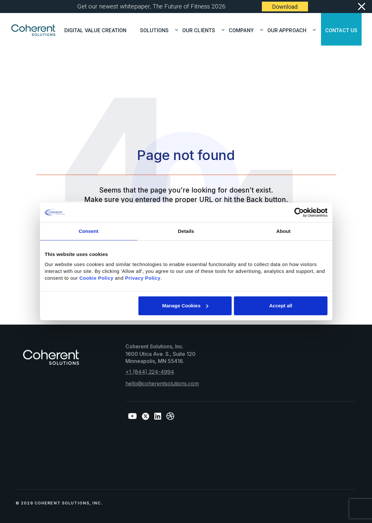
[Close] (361, 6)
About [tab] (283, 231)
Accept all (280, 305)
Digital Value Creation (95, 29)
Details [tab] (186, 231)
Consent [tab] (88, 231)
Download (285, 6)
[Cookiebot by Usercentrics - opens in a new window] (299, 212)
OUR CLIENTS (200, 29)
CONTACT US (341, 29)
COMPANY (243, 29)
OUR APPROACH (289, 29)
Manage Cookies (185, 305)
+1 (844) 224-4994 (149, 372)
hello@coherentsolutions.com (162, 383)
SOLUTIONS (156, 29)
